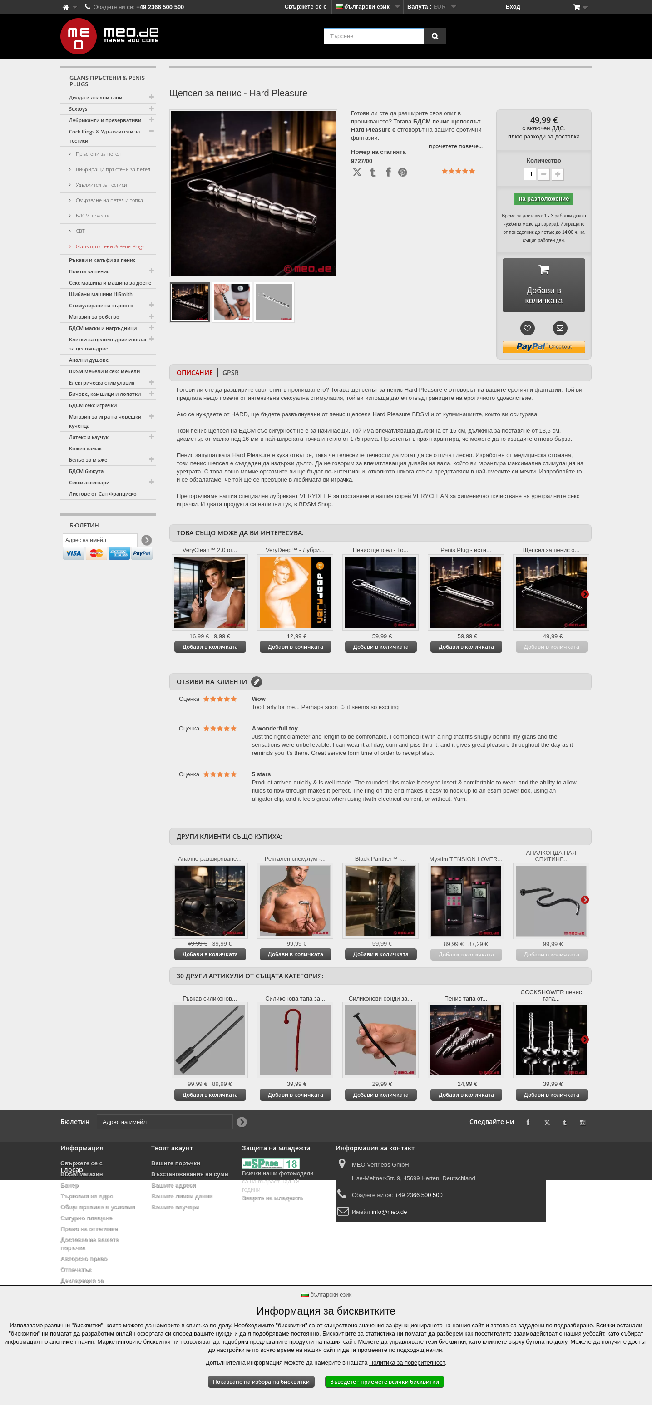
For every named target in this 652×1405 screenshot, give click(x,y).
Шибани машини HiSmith (101, 294)
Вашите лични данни (181, 1196)
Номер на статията (378, 152)
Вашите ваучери (175, 1206)
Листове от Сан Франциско (103, 493)
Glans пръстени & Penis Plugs (109, 246)
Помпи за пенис (89, 271)
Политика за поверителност (407, 1362)
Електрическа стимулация (101, 382)
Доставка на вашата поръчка (89, 1243)
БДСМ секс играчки (93, 405)
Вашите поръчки (175, 1163)
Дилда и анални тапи (95, 97)
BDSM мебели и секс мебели (104, 371)
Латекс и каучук (89, 437)
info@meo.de (389, 1211)
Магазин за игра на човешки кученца (105, 421)
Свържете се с (306, 6)
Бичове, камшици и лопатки (105, 393)
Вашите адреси (173, 1185)
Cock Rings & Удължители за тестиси (104, 136)
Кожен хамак (85, 448)
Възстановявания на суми (189, 1174)
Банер (69, 1185)
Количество (544, 160)
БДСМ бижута (86, 471)
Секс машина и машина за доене (110, 282)
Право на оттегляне (89, 1228)
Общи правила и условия (97, 1206)
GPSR (230, 372)
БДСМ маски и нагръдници (103, 328)
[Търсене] (435, 36)
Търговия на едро (86, 1196)
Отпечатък (75, 1269)
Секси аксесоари (89, 482)
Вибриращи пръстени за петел (112, 169)
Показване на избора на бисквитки (261, 1381)
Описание (195, 372)
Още (584, 594)
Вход (513, 6)
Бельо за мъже (88, 459)
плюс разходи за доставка (544, 136)
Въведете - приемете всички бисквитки (384, 1381)
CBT (79, 230)
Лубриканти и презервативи (105, 120)
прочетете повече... (456, 146)
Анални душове (89, 359)
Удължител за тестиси (100, 184)
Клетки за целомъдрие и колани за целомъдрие (110, 344)
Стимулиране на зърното (101, 305)
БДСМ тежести (92, 215)
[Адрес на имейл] (100, 542)
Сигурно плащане (86, 1217)
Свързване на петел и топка (108, 200)
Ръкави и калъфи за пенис (102, 259)
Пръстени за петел (97, 153)
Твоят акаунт (172, 1148)
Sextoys (78, 108)
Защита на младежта (272, 1197)
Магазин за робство (94, 316)
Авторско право (83, 1258)
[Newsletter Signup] (146, 542)
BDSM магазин (81, 1174)
